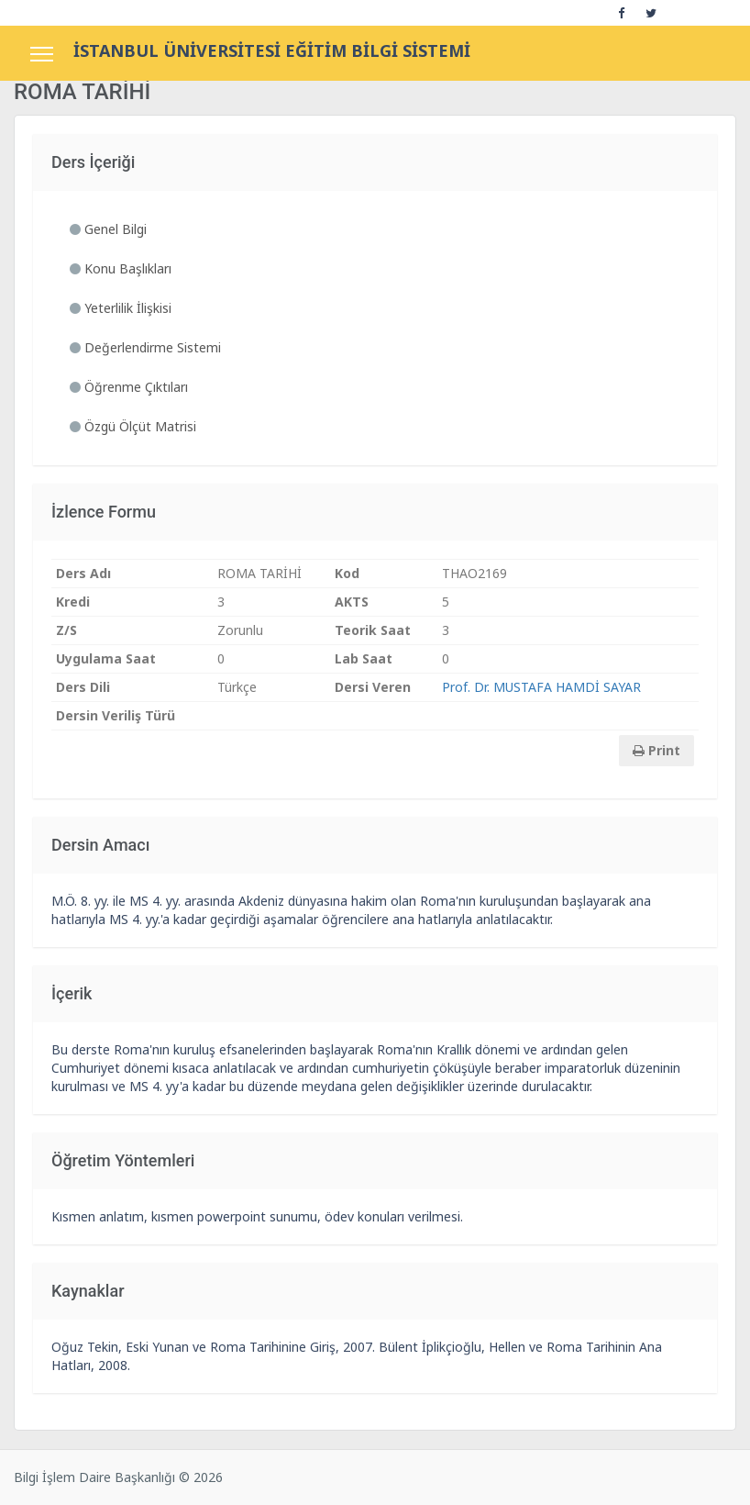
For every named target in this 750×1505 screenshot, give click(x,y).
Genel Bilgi (108, 229)
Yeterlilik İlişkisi (120, 308)
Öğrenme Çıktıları (129, 387)
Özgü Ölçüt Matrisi (133, 426)
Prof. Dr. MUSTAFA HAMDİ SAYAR (541, 687)
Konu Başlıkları (120, 268)
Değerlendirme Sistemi (145, 347)
